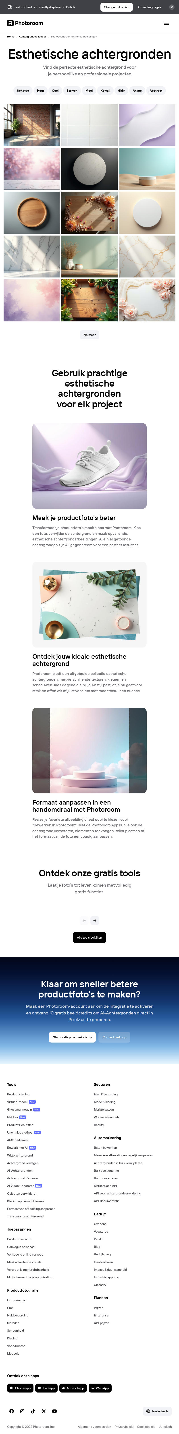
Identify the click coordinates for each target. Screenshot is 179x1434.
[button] (46, 1084)
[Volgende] (94, 920)
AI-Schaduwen (17, 1140)
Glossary (100, 1285)
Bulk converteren (106, 1178)
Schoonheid (15, 1330)
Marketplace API (105, 1186)
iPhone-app (20, 1388)
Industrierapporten (107, 1277)
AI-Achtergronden (20, 1171)
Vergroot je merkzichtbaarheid (28, 1270)
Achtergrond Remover (22, 1178)
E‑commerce (16, 1300)
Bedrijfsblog (102, 1254)
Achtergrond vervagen (23, 1163)
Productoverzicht (19, 1239)
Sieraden (13, 1323)
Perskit (99, 1239)
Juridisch (165, 1427)
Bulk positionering (106, 1171)
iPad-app (46, 1388)
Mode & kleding (104, 1102)
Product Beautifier (20, 1125)
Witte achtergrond (20, 1155)
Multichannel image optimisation (29, 1277)
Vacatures (101, 1231)
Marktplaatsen (104, 1109)
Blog (97, 1247)
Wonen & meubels (106, 1117)
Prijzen (98, 1308)
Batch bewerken (105, 1148)
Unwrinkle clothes (24, 1132)
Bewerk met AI (21, 1148)
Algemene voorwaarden (94, 1427)
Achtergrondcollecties (32, 36)
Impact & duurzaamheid (110, 1270)
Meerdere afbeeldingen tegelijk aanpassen (123, 1155)
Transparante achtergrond (25, 1216)
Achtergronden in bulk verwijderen (118, 1163)
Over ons (100, 1224)
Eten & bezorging (106, 1094)
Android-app (73, 1388)
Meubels (13, 1353)
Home (11, 36)
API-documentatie (107, 1201)
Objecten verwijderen (22, 1194)
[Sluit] (172, 7)
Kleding (12, 1338)
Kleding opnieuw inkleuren (25, 1201)
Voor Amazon (16, 1346)
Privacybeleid (124, 1427)
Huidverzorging (17, 1315)
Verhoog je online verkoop (25, 1254)
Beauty (99, 1125)
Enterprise (101, 1315)
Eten (10, 1308)
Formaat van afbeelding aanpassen (31, 1209)
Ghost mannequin (23, 1109)
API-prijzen (101, 1323)
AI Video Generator (24, 1186)
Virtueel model (21, 1102)
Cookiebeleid (146, 1427)
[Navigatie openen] (166, 23)
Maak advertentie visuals (24, 1262)
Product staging (18, 1094)
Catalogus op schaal (21, 1247)
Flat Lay (16, 1117)
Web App (100, 1388)
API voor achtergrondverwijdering (117, 1193)
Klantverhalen (103, 1262)
